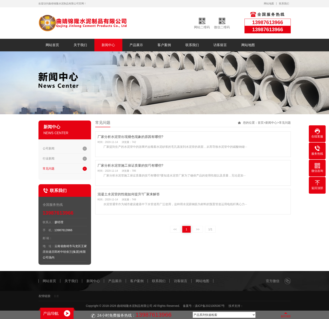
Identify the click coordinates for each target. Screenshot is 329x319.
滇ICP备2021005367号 (210, 305)
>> (198, 229)
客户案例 (164, 45)
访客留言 (220, 45)
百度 (56, 296)
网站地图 (269, 3)
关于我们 (80, 45)
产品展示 (136, 45)
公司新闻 (48, 148)
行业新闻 (48, 158)
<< (175, 229)
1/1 (210, 229)
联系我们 (284, 3)
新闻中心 (108, 45)
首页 (261, 122)
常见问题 (48, 168)
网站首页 (52, 45)
